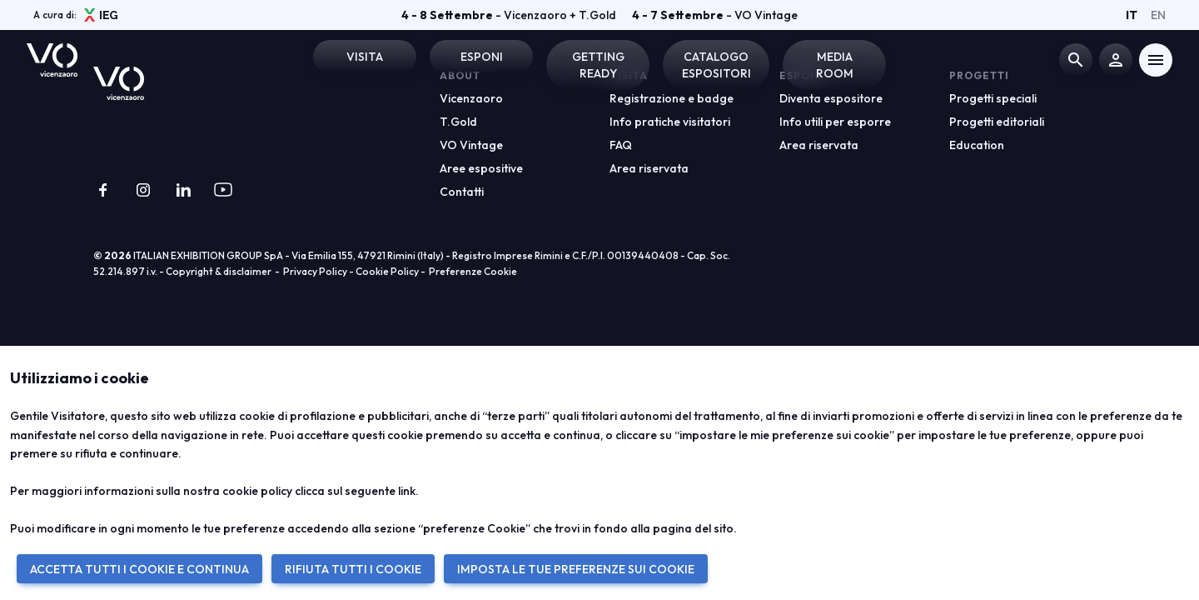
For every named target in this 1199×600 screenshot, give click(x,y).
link (406, 490)
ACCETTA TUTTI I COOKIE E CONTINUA (139, 569)
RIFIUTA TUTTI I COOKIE (353, 569)
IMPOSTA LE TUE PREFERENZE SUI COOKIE (575, 569)
